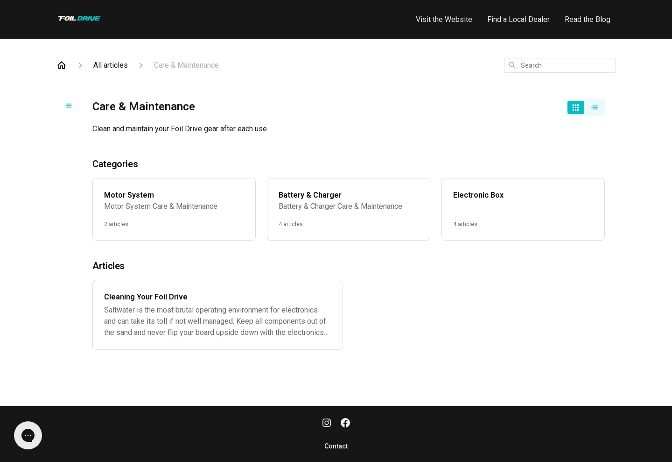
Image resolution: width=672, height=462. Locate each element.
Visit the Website (444, 19)
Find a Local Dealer (518, 19)
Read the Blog (587, 19)
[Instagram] (326, 423)
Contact (336, 446)
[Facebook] (345, 423)
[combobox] (560, 65)
